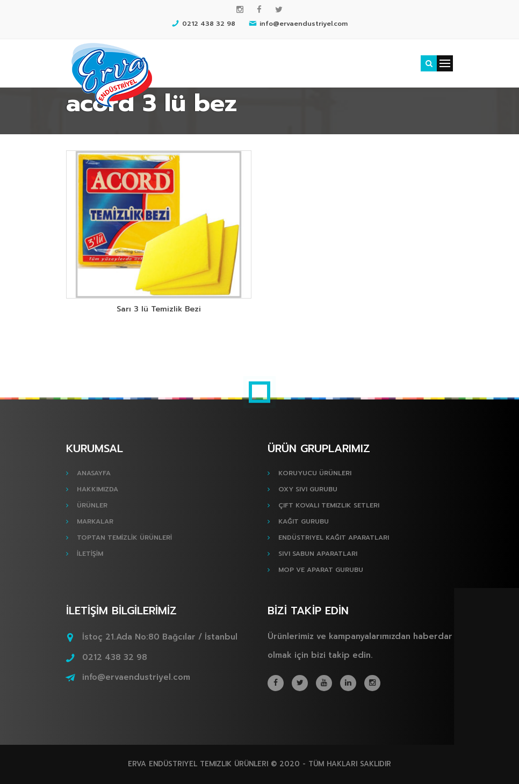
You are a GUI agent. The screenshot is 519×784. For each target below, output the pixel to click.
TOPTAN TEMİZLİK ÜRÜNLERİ (124, 537)
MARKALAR (95, 521)
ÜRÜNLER (92, 505)
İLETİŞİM (90, 553)
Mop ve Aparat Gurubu (320, 570)
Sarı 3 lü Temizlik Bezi (159, 309)
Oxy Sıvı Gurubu (307, 489)
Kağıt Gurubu (303, 521)
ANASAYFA (94, 473)
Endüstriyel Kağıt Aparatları (333, 537)
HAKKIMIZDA (97, 489)
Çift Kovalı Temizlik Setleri (328, 505)
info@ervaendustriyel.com (136, 677)
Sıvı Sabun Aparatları (317, 553)
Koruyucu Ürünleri (314, 473)
